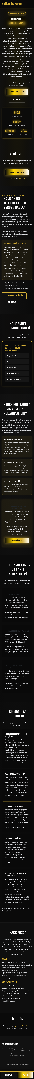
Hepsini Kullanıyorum (14, 379)
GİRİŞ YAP (17, 99)
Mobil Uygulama (13, 373)
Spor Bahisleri (12, 356)
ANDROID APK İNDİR (15, 295)
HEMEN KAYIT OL (17, 172)
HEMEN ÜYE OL (17, 540)
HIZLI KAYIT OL (17, 91)
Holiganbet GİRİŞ (10, 1044)
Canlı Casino (11, 362)
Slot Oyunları (12, 367)
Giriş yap (22, 178)
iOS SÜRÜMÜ (12, 302)
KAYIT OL (25, 1075)
